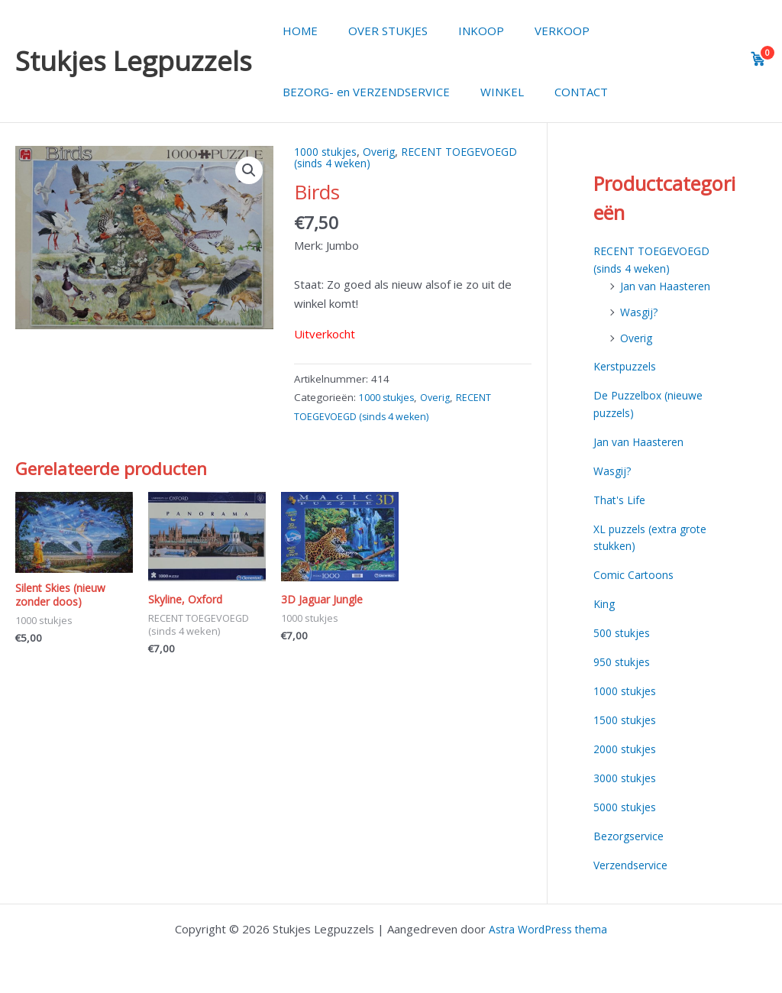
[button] (248, 171)
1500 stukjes (627, 717)
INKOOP (462, 30)
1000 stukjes (328, 151)
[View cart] (758, 58)
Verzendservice (634, 861)
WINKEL (490, 91)
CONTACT (562, 91)
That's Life (620, 498)
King (604, 602)
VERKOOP (535, 30)
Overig (387, 151)
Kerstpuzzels (628, 366)
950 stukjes (624, 659)
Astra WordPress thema (548, 925)
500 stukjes (624, 631)
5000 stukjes (627, 803)
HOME (296, 30)
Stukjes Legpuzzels (133, 61)
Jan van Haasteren (668, 285)
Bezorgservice (632, 832)
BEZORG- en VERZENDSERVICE (362, 91)
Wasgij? (640, 311)
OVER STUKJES (376, 30)
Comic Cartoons (634, 573)
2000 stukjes (627, 746)
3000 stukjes (627, 774)
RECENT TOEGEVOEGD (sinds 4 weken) (376, 157)
